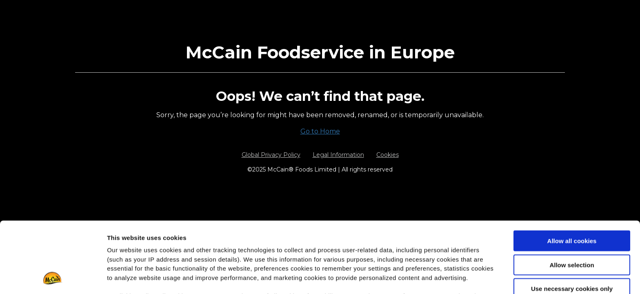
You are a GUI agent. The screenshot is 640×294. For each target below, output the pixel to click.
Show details (428, 277)
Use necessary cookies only (572, 222)
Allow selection (571, 198)
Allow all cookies (572, 174)
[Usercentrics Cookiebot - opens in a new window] (53, 278)
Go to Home (320, 131)
